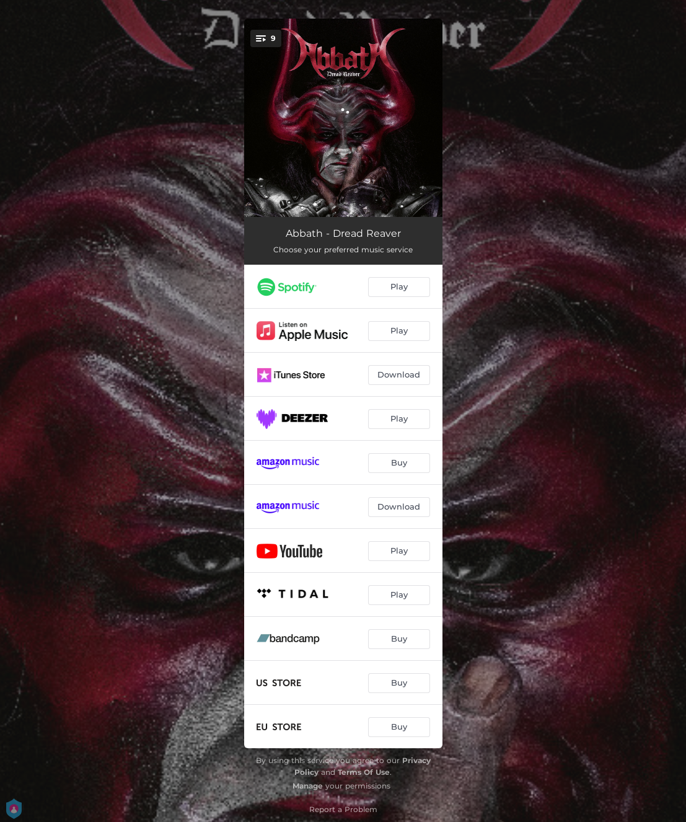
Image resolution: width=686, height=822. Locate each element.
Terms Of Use (364, 772)
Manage (307, 785)
